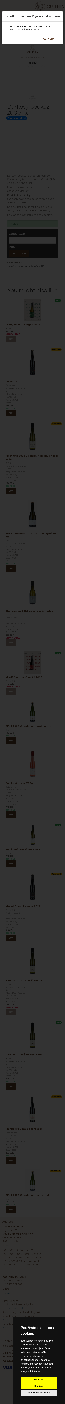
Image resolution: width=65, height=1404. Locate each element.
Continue (48, 39)
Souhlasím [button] (39, 1379)
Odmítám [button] (39, 1386)
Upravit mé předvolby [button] (39, 1392)
